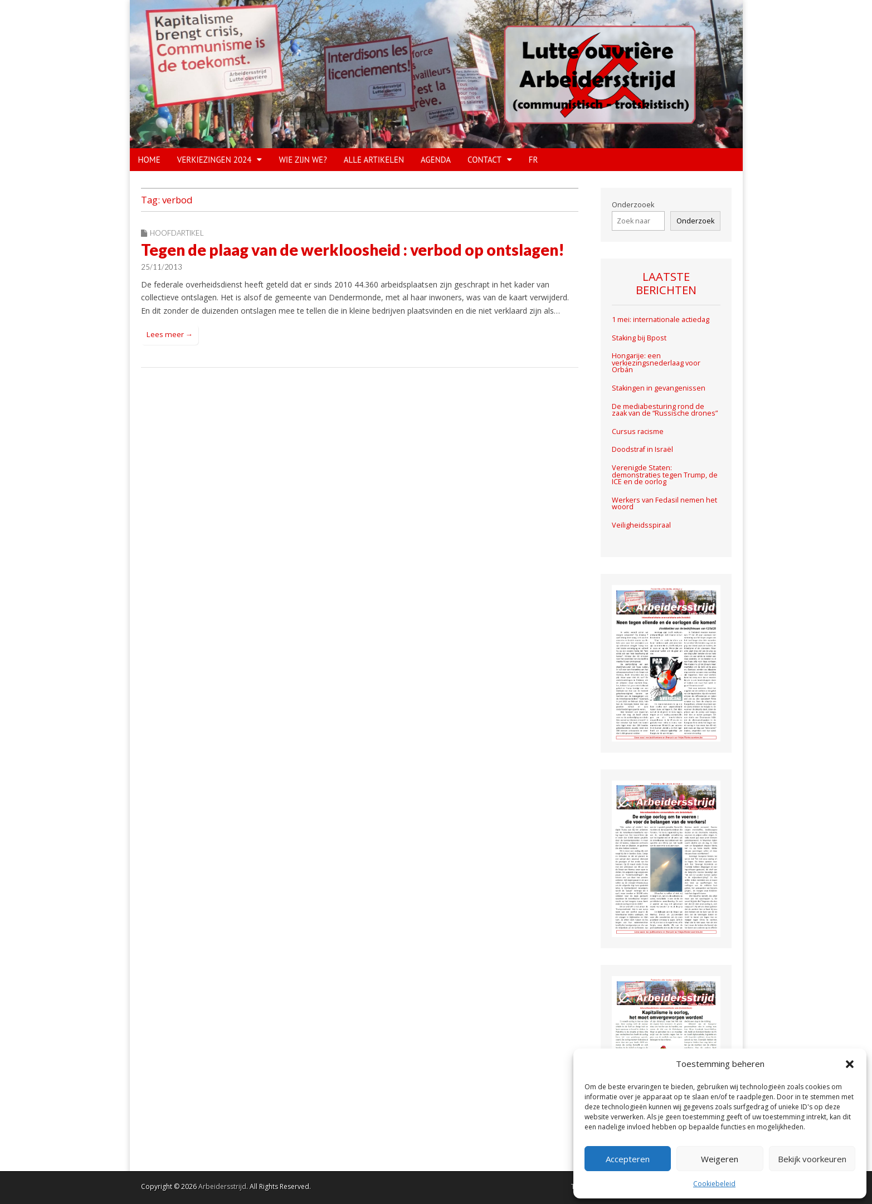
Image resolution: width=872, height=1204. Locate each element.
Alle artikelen (374, 159)
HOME (149, 159)
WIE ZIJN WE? (303, 159)
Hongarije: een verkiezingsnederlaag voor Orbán (656, 362)
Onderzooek (633, 204)
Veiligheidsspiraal (641, 525)
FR (533, 159)
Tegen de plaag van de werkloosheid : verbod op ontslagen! (352, 249)
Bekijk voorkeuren (812, 1158)
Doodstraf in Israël (642, 449)
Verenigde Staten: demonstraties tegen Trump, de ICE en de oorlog (665, 474)
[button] (849, 1064)
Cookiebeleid (714, 1183)
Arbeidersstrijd (222, 1186)
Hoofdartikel (177, 232)
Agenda (436, 159)
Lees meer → (170, 334)
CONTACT (484, 159)
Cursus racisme (638, 431)
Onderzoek (695, 221)
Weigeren (719, 1158)
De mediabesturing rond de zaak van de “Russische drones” (665, 410)
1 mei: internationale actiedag (660, 319)
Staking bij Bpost (640, 338)
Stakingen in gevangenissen (658, 388)
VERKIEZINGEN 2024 (214, 159)
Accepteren (628, 1158)
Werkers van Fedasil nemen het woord (664, 503)
